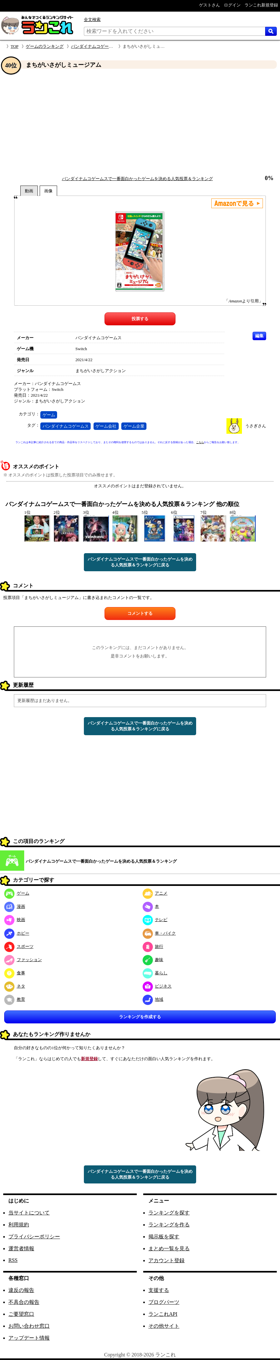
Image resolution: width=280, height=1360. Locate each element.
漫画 (14, 906)
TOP (14, 46)
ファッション (23, 959)
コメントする (140, 613)
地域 (153, 999)
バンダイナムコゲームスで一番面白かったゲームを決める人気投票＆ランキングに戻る (140, 562)
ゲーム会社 (105, 426)
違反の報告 (21, 1290)
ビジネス (157, 986)
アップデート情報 (29, 1338)
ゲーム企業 (134, 426)
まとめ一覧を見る (169, 1248)
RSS (12, 1260)
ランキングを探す (169, 1212)
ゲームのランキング (45, 46)
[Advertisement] (140, 122)
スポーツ (19, 946)
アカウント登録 (166, 1260)
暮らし (155, 972)
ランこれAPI (162, 1314)
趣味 (153, 959)
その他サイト (163, 1326)
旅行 (153, 946)
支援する (158, 1290)
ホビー (16, 933)
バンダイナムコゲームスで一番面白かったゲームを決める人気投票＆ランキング (137, 178)
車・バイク (159, 933)
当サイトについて (29, 1212)
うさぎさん (255, 425)
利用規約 (18, 1224)
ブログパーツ (163, 1302)
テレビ (155, 919)
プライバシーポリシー (34, 1236)
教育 (14, 999)
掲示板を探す (163, 1236)
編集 (259, 335)
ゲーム (49, 414)
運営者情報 (21, 1248)
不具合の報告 (23, 1302)
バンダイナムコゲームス (66, 426)
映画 (14, 919)
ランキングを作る (169, 1224)
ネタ (14, 986)
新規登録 (89, 1058)
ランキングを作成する (140, 1016)
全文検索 (92, 19)
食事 (14, 972)
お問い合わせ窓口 (29, 1326)
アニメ (155, 893)
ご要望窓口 (21, 1314)
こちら (200, 442)
